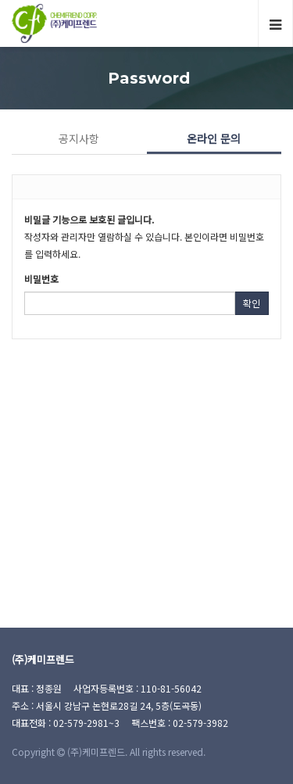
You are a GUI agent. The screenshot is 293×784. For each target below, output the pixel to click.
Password (146, 78)
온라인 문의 (214, 138)
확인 (251, 303)
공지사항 (79, 138)
